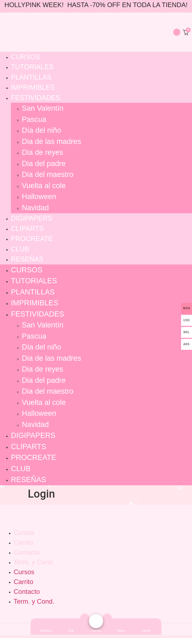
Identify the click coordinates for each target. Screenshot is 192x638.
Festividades (35, 97)
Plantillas (31, 77)
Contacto (27, 552)
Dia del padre (44, 163)
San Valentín (43, 108)
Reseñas (27, 259)
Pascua (34, 119)
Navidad (35, 208)
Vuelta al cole (44, 186)
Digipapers (31, 218)
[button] (121, 630)
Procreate (32, 238)
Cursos (25, 57)
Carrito (23, 542)
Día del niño (41, 130)
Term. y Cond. (34, 562)
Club (20, 249)
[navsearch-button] (166, 31)
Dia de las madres (51, 141)
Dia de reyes (42, 152)
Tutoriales (32, 67)
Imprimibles (33, 87)
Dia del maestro (47, 174)
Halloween (39, 196)
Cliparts (27, 228)
